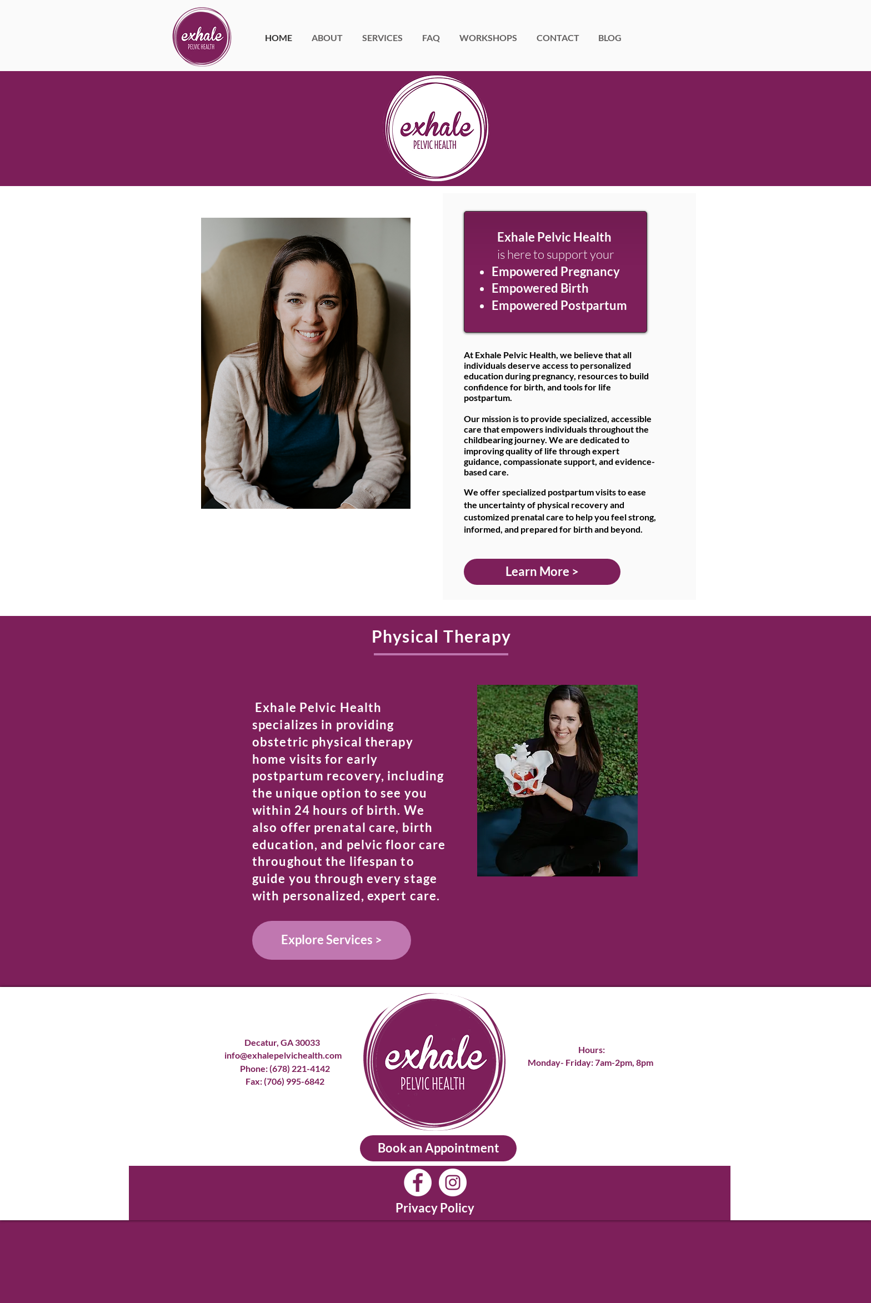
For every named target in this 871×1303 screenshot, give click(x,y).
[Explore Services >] (331, 940)
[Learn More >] (542, 572)
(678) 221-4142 (299, 1068)
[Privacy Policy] (435, 1208)
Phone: (254, 1068)
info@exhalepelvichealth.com (284, 1055)
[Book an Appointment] (438, 1148)
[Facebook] (418, 1182)
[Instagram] (453, 1182)
